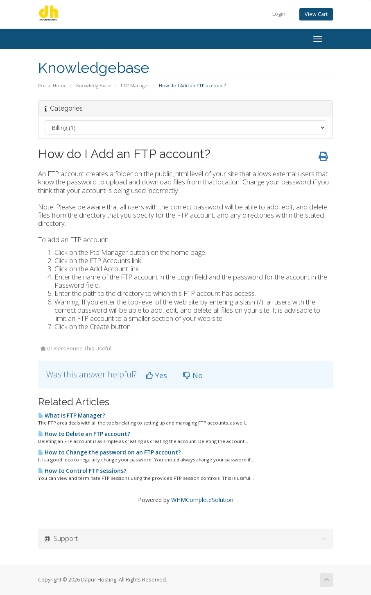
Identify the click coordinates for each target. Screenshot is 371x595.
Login (278, 13)
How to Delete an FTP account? (84, 434)
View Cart (316, 14)
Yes (156, 375)
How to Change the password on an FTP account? (109, 452)
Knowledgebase (93, 85)
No (193, 375)
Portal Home (52, 85)
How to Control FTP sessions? (82, 471)
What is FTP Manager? (71, 415)
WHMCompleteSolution (202, 500)
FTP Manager (135, 85)
